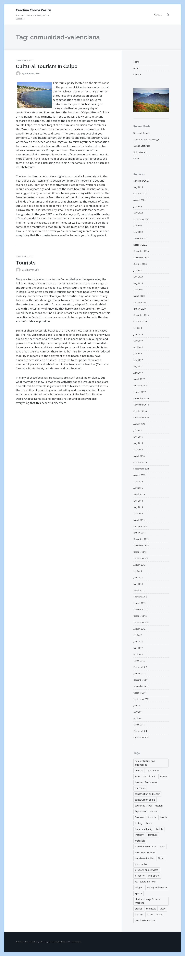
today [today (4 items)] (162, 908)
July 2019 (137, 328)
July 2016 (137, 430)
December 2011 (141, 680)
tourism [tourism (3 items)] (139, 914)
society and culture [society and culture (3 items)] (157, 887)
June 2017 (138, 360)
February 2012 (140, 667)
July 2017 (137, 353)
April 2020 (138, 289)
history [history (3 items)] (139, 823)
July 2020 (137, 270)
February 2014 (140, 526)
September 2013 (141, 558)
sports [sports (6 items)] (138, 893)
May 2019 (138, 340)
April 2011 (138, 718)
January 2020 (139, 308)
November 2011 (141, 686)
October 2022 (140, 244)
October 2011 (140, 692)
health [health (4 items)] (163, 817)
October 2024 (140, 193)
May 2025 (138, 187)
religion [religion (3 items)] (139, 887)
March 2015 (139, 494)
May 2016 (138, 443)
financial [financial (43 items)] (152, 817)
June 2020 (138, 276)
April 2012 (138, 654)
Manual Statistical (141, 145)
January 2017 (139, 392)
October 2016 (140, 411)
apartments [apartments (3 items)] (153, 770)
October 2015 (140, 462)
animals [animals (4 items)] (139, 770)
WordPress (61, 942)
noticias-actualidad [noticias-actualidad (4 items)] (144, 858)
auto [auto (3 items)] (137, 776)
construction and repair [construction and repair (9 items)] (147, 794)
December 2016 (141, 398)
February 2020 (140, 302)
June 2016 (138, 436)
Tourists (26, 263)
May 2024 (138, 212)
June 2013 (138, 577)
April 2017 (138, 372)
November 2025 (141, 180)
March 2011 (139, 724)
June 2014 (138, 500)
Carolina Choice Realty (33, 10)
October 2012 (140, 616)
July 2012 (137, 635)
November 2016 (141, 404)
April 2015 (138, 488)
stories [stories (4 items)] (138, 908)
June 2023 (138, 232)
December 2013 (141, 539)
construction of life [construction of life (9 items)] (145, 799)
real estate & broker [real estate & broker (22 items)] (145, 881)
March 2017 (139, 379)
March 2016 (139, 456)
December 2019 (141, 315)
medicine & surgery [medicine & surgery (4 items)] (145, 846)
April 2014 (138, 513)
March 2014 (139, 520)
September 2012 (141, 622)
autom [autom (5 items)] (163, 776)
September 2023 (141, 219)
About (158, 14)
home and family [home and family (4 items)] (143, 829)
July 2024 (137, 206)
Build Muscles (139, 152)
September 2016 (141, 417)
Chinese (137, 74)
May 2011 (138, 711)
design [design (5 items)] (159, 805)
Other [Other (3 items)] (161, 858)
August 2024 (139, 200)
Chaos (136, 158)
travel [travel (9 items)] (159, 914)
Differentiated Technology (146, 139)
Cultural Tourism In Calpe (46, 66)
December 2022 (141, 238)
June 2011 (138, 705)
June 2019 (138, 334)
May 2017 (138, 366)
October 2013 (140, 552)
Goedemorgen (75, 942)
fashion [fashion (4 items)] (154, 811)
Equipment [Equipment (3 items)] (141, 811)
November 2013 (141, 545)
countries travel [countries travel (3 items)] (143, 805)
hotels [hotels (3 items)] (159, 829)
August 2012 (139, 628)
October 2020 (140, 264)
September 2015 (141, 468)
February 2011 (140, 731)
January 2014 (139, 532)
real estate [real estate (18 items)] (154, 875)
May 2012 (138, 648)
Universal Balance (141, 133)
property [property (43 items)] (140, 875)
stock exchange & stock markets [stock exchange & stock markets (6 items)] (147, 900)
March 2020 (139, 296)
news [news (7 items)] (162, 846)
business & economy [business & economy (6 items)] (146, 782)
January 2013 (139, 603)
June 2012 (138, 641)
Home (136, 61)
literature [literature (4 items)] (153, 834)
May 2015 (138, 481)
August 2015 (139, 475)
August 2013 (139, 564)
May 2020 (138, 283)
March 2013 (139, 590)
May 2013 (138, 584)
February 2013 (140, 596)
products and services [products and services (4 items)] (146, 869)
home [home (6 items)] (149, 823)
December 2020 (141, 251)
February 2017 (140, 385)
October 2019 (140, 321)
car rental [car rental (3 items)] (140, 788)
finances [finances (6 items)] (139, 817)
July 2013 (137, 571)
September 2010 (141, 737)
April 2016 (138, 449)
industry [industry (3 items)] (139, 834)
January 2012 (139, 673)
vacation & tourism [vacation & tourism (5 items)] (145, 920)
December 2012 (141, 609)
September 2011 (141, 699)
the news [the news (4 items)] (151, 908)
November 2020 (141, 257)
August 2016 (139, 424)
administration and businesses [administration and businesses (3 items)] (145, 762)
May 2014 (138, 507)
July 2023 (137, 225)
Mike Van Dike (32, 73)
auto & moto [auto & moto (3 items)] (149, 776)
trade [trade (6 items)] (150, 914)
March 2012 (139, 660)
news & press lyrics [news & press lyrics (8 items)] (145, 852)
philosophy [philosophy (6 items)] (141, 864)
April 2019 (138, 347)
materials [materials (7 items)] (140, 840)
